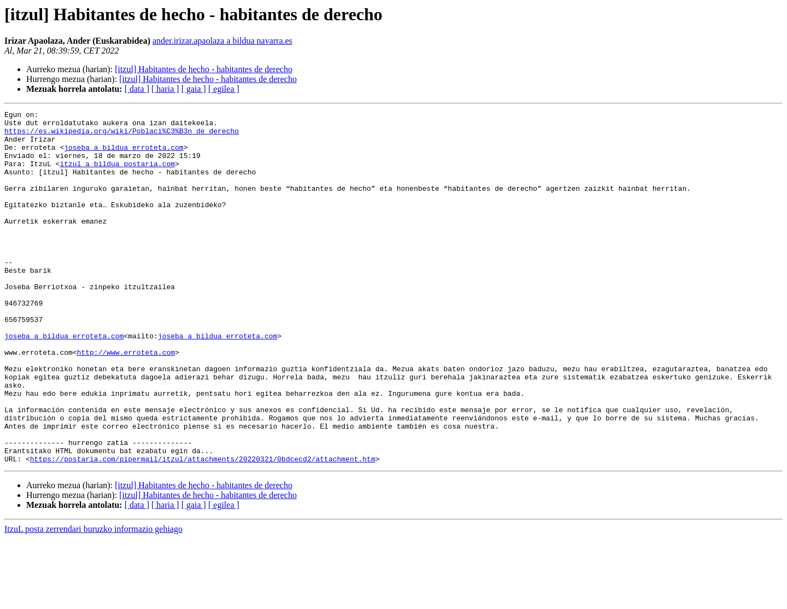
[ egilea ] (223, 88)
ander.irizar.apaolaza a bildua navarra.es (222, 40)
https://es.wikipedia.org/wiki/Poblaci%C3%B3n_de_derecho (121, 135)
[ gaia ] (193, 88)
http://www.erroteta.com (126, 401)
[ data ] (137, 88)
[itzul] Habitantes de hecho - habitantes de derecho (203, 69)
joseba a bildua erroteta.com (123, 155)
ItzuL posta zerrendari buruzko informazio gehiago (93, 599)
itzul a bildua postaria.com (117, 175)
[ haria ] (165, 88)
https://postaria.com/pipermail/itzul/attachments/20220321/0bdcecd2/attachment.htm (202, 529)
